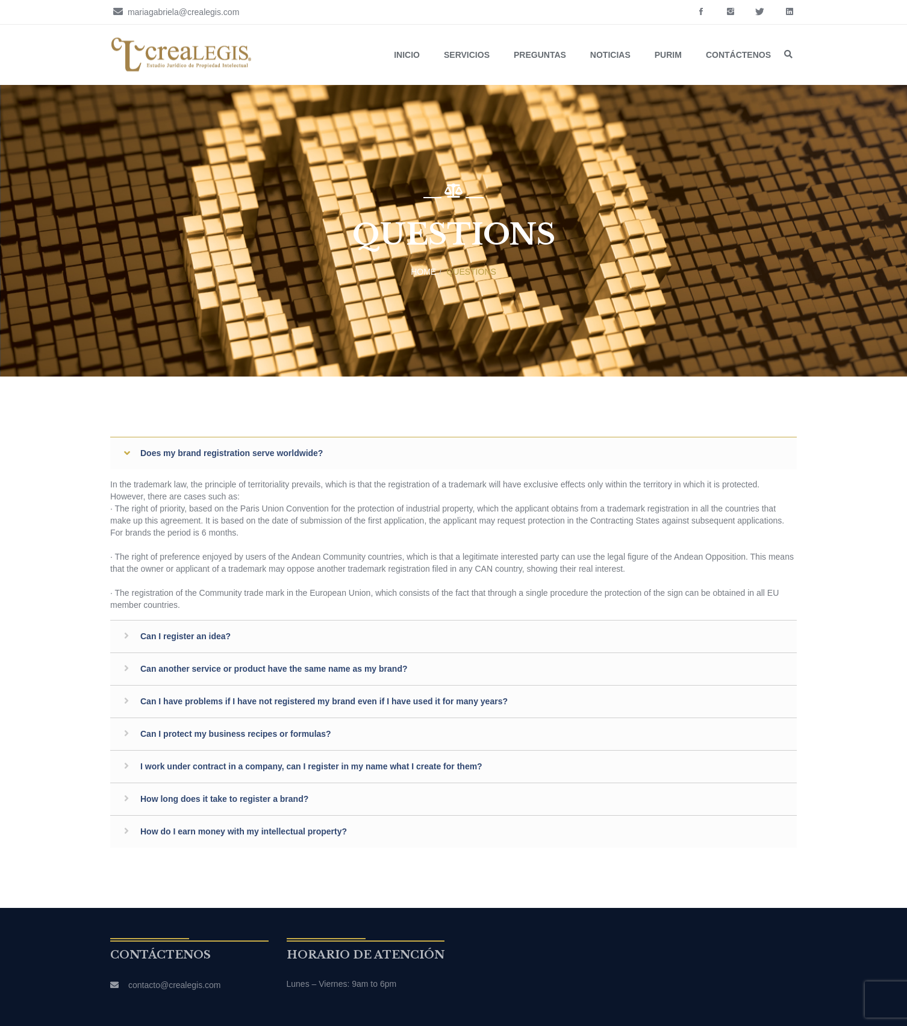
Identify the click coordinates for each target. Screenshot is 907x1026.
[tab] (453, 453)
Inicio (407, 55)
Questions (471, 272)
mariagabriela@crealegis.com (174, 11)
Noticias (610, 55)
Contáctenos (738, 55)
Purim (668, 55)
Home (423, 272)
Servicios (467, 55)
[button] (453, 453)
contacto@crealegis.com (174, 985)
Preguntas (540, 55)
